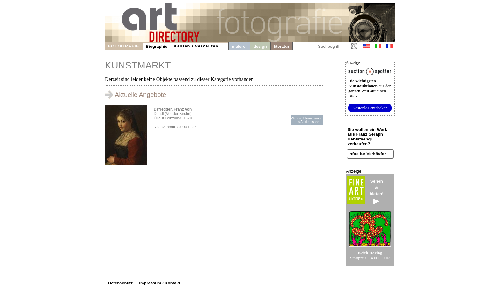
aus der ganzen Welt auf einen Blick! (369, 88)
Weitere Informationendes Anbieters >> (306, 120)
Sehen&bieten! (377, 191)
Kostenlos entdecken (370, 107)
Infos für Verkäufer (367, 153)
